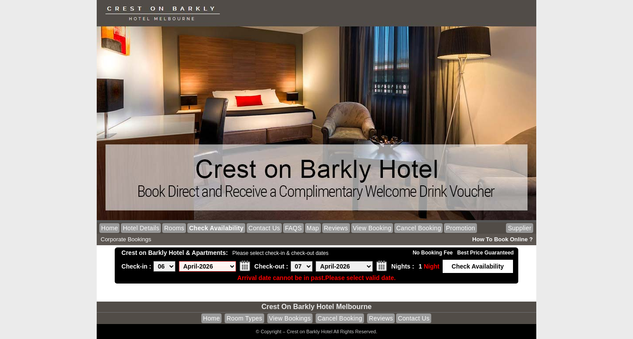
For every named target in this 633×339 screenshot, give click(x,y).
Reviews (336, 228)
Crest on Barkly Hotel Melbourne (317, 306)
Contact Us (264, 228)
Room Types (244, 318)
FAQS (293, 228)
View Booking (372, 228)
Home (109, 228)
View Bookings (290, 318)
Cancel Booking (418, 228)
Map (313, 228)
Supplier (519, 228)
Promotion (460, 228)
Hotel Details (141, 228)
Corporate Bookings (126, 239)
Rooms (174, 228)
